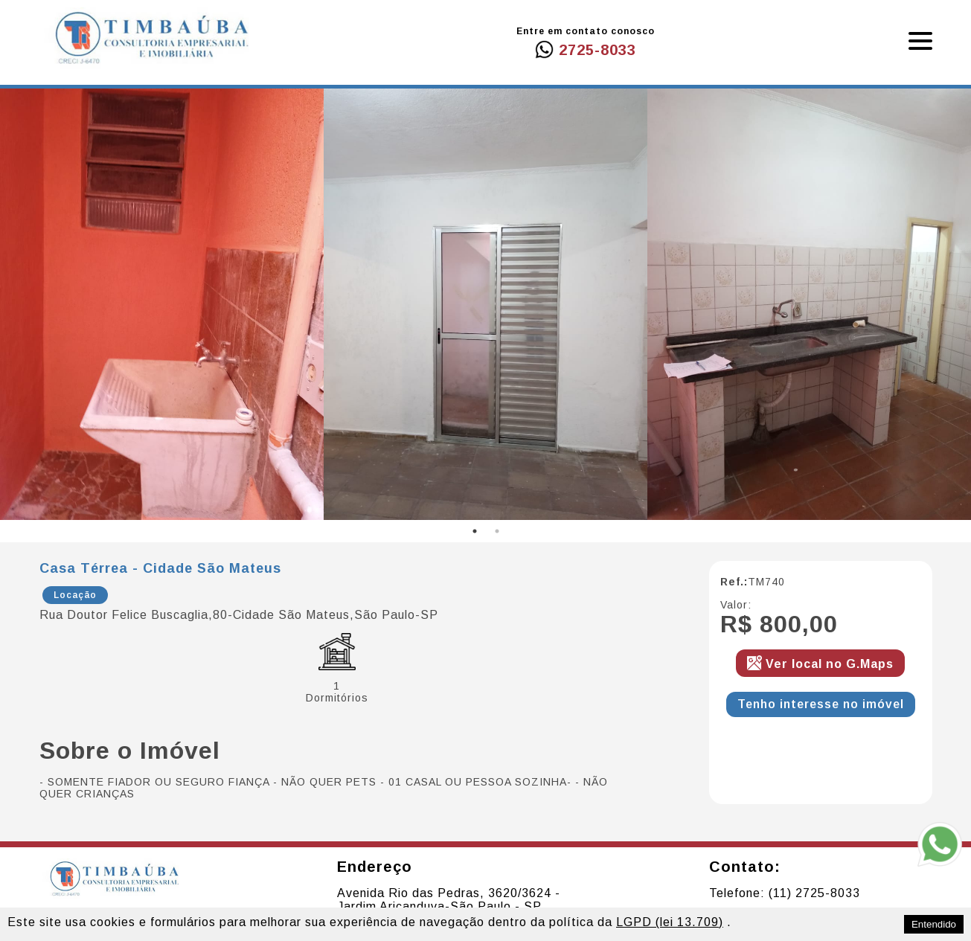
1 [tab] (474, 531)
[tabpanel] (162, 304)
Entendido (933, 924)
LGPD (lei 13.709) (669, 922)
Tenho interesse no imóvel (820, 704)
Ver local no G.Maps (830, 664)
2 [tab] (497, 531)
